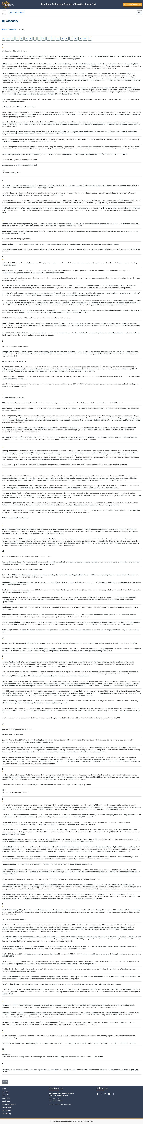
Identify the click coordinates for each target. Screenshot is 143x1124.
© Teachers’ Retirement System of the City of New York (71, 1121)
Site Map (5, 1092)
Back (5, 1082)
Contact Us (6, 1098)
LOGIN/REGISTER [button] (132, 4)
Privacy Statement (9, 1104)
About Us (5, 1095)
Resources (12, 29)
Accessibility (6, 1114)
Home (4, 29)
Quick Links (16, 12)
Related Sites (7, 1107)
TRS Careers (6, 1111)
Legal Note (6, 1101)
